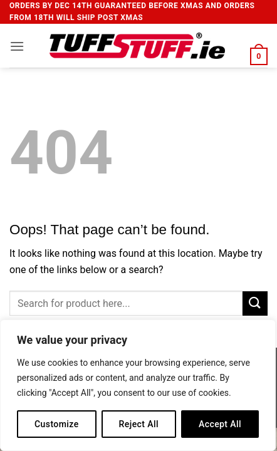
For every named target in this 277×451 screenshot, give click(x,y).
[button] (16, 46)
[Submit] (255, 303)
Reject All (139, 424)
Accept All (220, 424)
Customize (56, 424)
